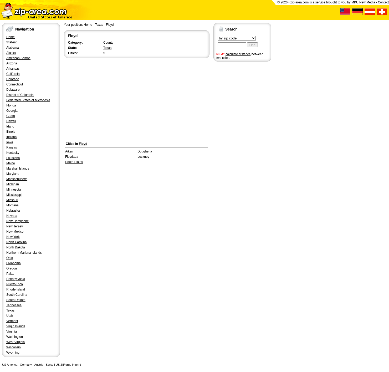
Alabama (12, 47)
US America (9, 364)
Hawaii (11, 121)
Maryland (12, 174)
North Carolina (16, 242)
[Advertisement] (234, 144)
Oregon (11, 268)
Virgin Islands (15, 326)
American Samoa (18, 58)
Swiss (49, 364)
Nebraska (13, 210)
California (13, 74)
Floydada (71, 157)
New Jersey (14, 226)
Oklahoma (13, 263)
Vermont (12, 321)
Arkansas (12, 68)
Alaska (11, 53)
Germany (26, 364)
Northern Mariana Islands (24, 252)
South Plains (74, 162)
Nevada (11, 216)
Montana (12, 205)
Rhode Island (15, 289)
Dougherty (144, 151)
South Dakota (15, 300)
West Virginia (15, 342)
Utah (9, 316)
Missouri (12, 200)
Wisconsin (13, 347)
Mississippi (14, 195)
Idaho (10, 126)
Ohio (9, 258)
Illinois (10, 132)
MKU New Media (363, 2)
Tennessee (14, 305)
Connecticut (14, 84)
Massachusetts (16, 179)
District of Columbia (20, 95)
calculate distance (238, 54)
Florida (11, 105)
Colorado (12, 79)
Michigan (12, 184)
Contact (383, 2)
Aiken (69, 151)
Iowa (9, 142)
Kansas (11, 147)
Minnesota (13, 189)
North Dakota (15, 247)
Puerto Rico (14, 284)
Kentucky (12, 153)
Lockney (143, 157)
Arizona (11, 63)
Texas (10, 310)
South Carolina (16, 295)
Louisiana (13, 158)
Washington (14, 337)
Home (10, 37)
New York (13, 237)
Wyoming (12, 352)
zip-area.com (299, 2)
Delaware (13, 89)
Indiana (11, 137)
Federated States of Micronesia (28, 100)
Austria (38, 364)
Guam (10, 116)
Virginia (11, 331)
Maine (10, 163)
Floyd (110, 25)
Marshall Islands (17, 168)
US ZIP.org (63, 364)
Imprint (76, 364)
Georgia (12, 111)
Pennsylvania (15, 279)
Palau (10, 274)
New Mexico (14, 231)
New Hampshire (17, 221)
